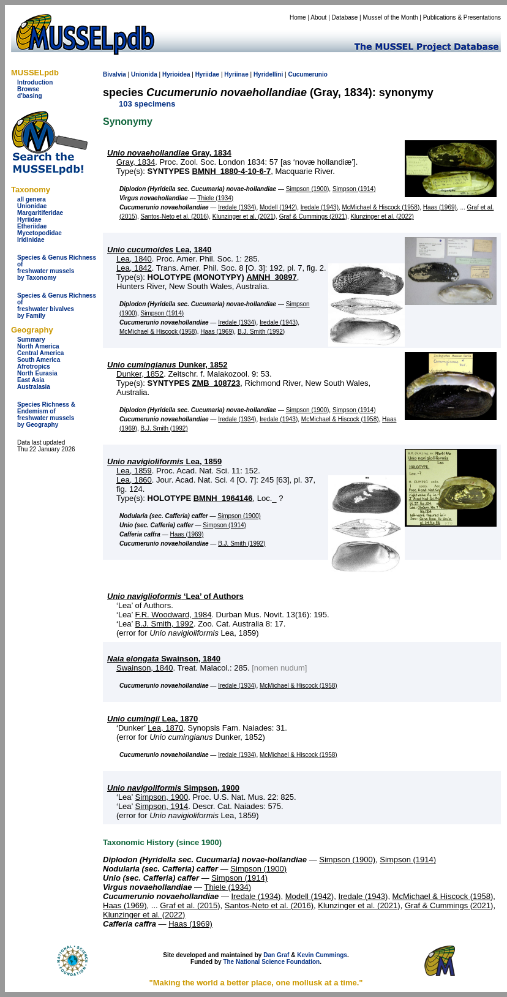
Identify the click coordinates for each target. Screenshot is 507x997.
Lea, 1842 (134, 268)
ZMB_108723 (216, 383)
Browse (28, 89)
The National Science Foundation (271, 961)
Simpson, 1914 (162, 806)
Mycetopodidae (39, 233)
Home (298, 17)
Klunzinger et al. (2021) (244, 216)
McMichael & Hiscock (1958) (381, 207)
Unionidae (32, 206)
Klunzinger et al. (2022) (381, 216)
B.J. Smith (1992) (261, 331)
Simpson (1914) (354, 189)
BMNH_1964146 (223, 498)
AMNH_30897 (271, 277)
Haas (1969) (440, 207)
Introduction (35, 82)
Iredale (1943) (320, 207)
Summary (31, 339)
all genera (31, 199)
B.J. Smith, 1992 (164, 623)
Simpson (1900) (307, 189)
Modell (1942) (278, 207)
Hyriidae (29, 219)
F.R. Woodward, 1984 (173, 614)
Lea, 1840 (159, 249)
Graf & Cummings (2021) (313, 216)
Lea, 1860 (134, 479)
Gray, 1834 (169, 152)
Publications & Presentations (462, 17)
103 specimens (147, 103)
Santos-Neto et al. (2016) (174, 216)
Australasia (33, 386)
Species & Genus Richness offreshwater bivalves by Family (56, 305)
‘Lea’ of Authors (175, 596)
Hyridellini (268, 74)
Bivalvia (114, 74)
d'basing (29, 95)
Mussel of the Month (390, 17)
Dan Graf (276, 955)
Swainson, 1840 (163, 658)
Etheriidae (32, 226)
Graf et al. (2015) (190, 905)
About (318, 17)
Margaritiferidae (40, 212)
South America (38, 359)
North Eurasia (37, 373)
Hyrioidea (176, 74)
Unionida (144, 74)
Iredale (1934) (237, 207)
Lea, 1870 (152, 718)
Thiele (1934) (215, 198)
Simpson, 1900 (173, 787)
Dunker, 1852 (167, 364)
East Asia (31, 380)
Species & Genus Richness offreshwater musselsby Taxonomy (56, 267)
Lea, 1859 (164, 461)
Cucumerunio (307, 74)
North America (38, 346)
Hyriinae (236, 74)
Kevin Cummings (322, 955)
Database (345, 17)
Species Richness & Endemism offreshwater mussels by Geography (46, 414)
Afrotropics (33, 366)
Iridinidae (30, 239)
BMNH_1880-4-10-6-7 (231, 171)
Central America (40, 353)
